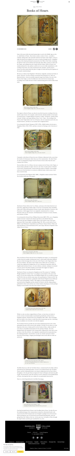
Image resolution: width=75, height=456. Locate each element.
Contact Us (11, 442)
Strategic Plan (52, 442)
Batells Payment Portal (33, 443)
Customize (6, 451)
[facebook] (33, 438)
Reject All (13, 451)
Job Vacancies (29, 442)
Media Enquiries (20, 442)
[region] (13, 448)
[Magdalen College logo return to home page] (38, 2)
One (67, 448)
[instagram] (41, 438)
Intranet (43, 443)
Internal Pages (61, 442)
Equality (36, 442)
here (42, 379)
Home (34, 6)
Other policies (43, 442)
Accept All (20, 451)
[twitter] (37, 438)
